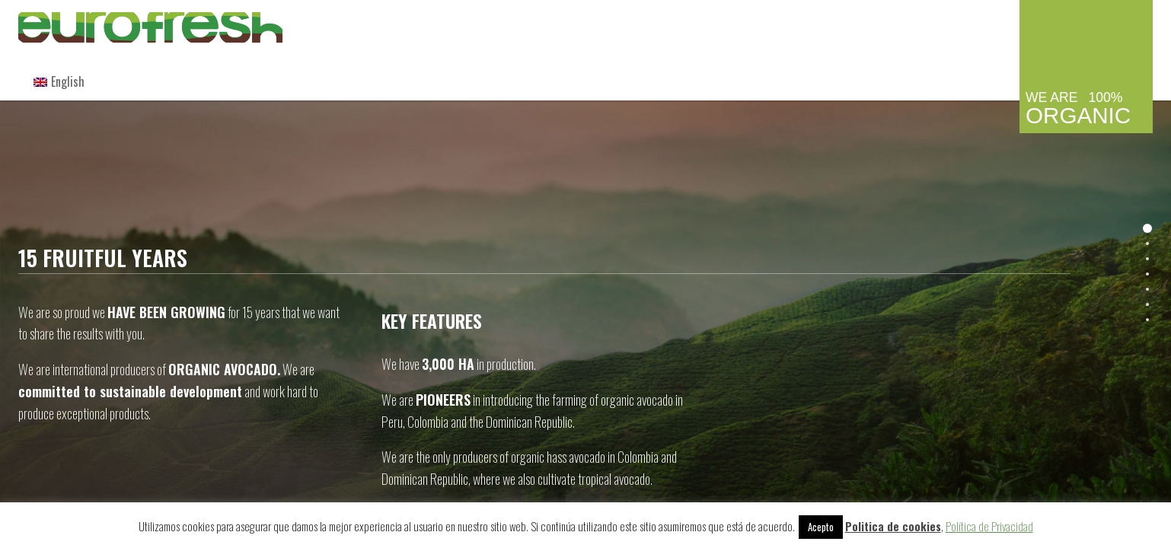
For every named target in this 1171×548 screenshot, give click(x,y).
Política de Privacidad (989, 526)
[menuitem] (59, 81)
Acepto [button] (821, 526)
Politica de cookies (893, 526)
